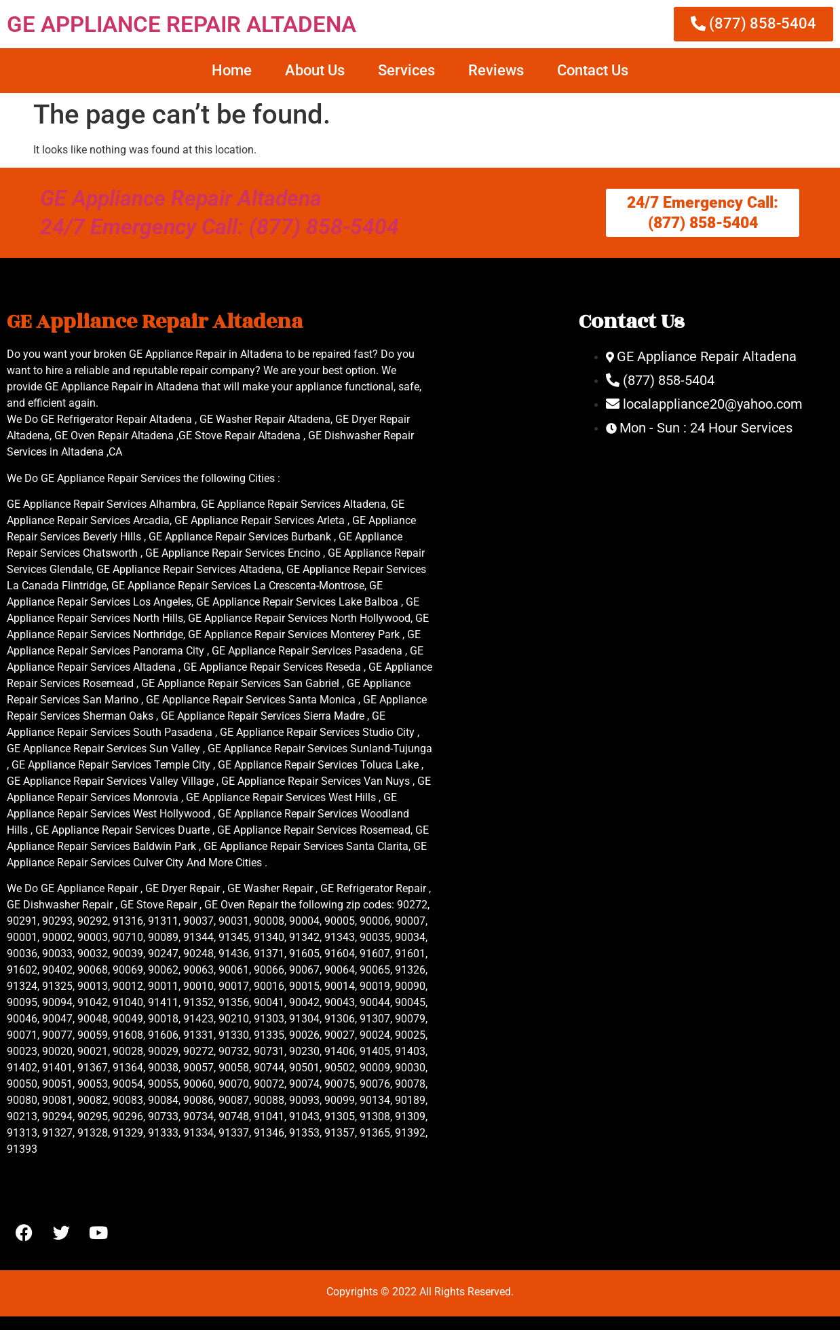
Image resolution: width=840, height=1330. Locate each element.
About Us (315, 70)
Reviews (496, 70)
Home (232, 70)
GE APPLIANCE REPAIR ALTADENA (181, 24)
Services (406, 70)
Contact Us (592, 70)
